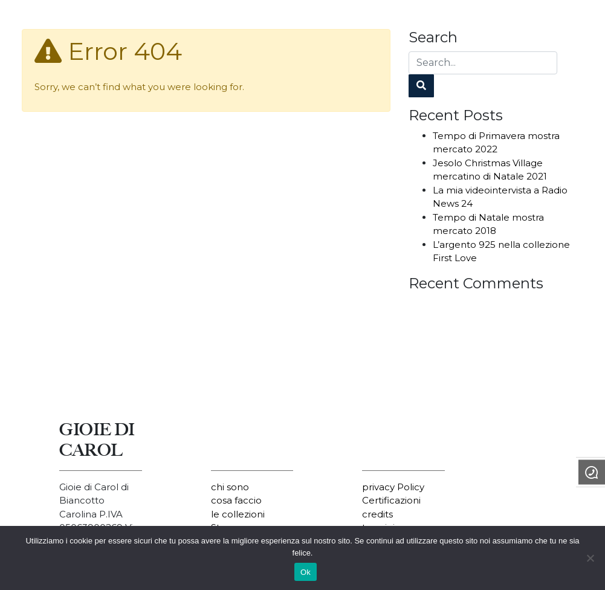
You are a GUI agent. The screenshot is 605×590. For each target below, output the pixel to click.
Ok (305, 572)
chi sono (230, 487)
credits (377, 514)
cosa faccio (236, 500)
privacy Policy (393, 487)
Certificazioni (391, 500)
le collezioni (238, 514)
